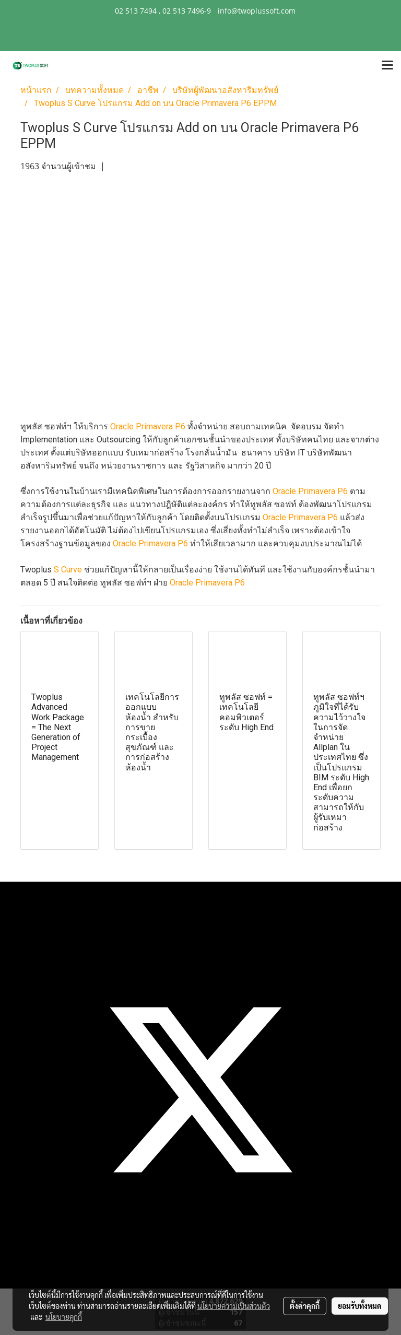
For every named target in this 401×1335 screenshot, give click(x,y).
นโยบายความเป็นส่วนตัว (233, 1305)
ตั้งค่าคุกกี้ (305, 1305)
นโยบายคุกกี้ (63, 1316)
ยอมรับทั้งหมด (360, 1305)
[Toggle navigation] (387, 65)
